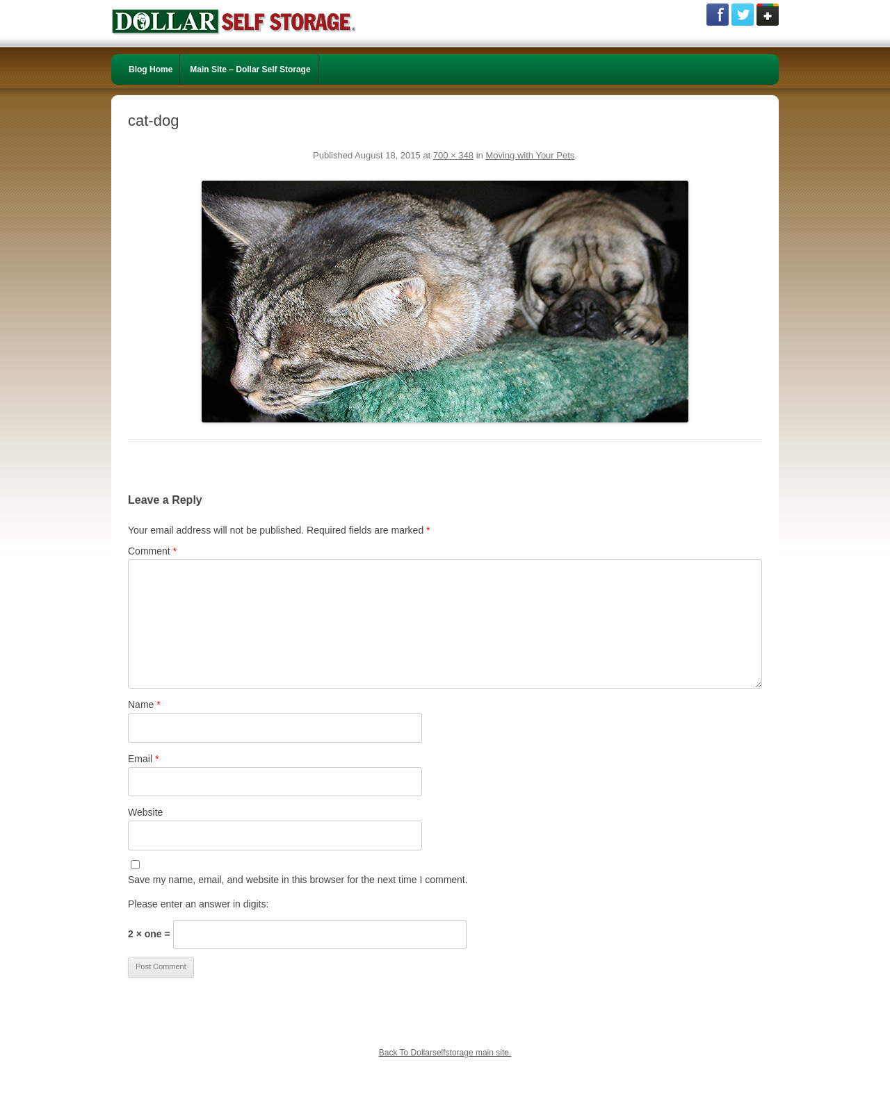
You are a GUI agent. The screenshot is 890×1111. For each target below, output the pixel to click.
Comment (152, 551)
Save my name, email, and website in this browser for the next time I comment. (298, 879)
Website (145, 812)
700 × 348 (453, 155)
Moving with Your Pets (529, 155)
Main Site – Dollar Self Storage (250, 69)
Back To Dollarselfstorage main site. (445, 1052)
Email (143, 758)
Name (144, 704)
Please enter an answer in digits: (198, 904)
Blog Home (150, 69)
